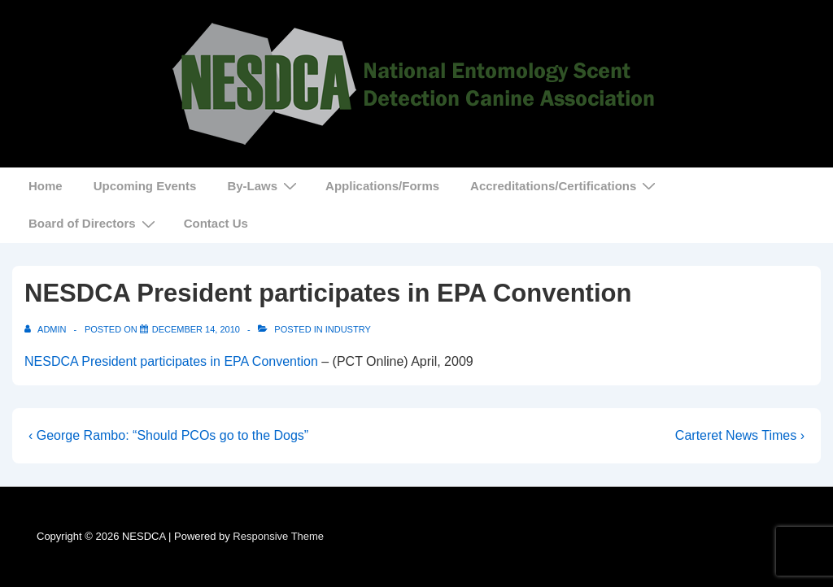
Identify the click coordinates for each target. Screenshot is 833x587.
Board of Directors (93, 223)
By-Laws (264, 185)
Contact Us (216, 223)
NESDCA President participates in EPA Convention (171, 361)
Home (45, 186)
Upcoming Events (145, 186)
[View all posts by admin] (46, 329)
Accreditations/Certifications (565, 185)
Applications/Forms (382, 186)
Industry (348, 329)
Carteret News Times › (740, 435)
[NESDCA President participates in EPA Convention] (196, 329)
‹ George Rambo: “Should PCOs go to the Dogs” (168, 435)
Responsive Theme (278, 536)
